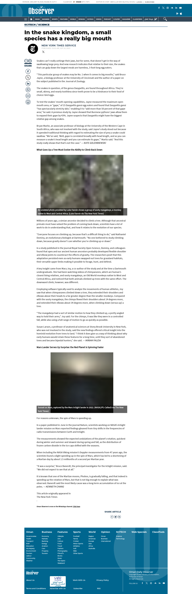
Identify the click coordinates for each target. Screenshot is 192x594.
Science (119, 536)
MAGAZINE (126, 19)
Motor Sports (78, 543)
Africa (91, 546)
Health (28, 539)
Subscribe (77, 588)
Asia (90, 543)
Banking (45, 541)
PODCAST (107, 19)
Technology (120, 539)
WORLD (73, 19)
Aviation (45, 546)
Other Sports (78, 553)
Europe (91, 541)
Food (59, 543)
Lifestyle (61, 536)
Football (76, 536)
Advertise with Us (58, 588)
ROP (28, 543)
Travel (60, 546)
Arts (59, 539)
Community (30, 558)
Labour (28, 556)
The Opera (61, 561)
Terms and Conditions (36, 588)
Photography (62, 551)
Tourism (29, 553)
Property (45, 551)
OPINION (81, 19)
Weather (29, 561)
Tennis (75, 539)
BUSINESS (45, 19)
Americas (92, 539)
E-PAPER (117, 19)
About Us (30, 580)
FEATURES (64, 19)
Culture (60, 541)
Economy (45, 536)
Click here (76, 506)
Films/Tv (61, 553)
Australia (92, 548)
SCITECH (90, 19)
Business (104, 539)
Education (30, 546)
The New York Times (47, 496)
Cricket (76, 541)
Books (60, 556)
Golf (74, 548)
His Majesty (30, 548)
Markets (45, 539)
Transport (29, 541)
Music (60, 558)
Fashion (60, 548)
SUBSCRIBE (149, 2)
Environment (31, 551)
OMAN (37, 19)
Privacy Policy (102, 580)
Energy (44, 543)
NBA (75, 551)
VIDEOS (98, 19)
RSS (99, 588)
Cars (43, 548)
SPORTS (55, 19)
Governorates (31, 536)
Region (91, 536)
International (106, 541)
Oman (103, 536)
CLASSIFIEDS (137, 19)
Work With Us (79, 580)
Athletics (76, 546)
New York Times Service (59, 45)
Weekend (61, 563)
